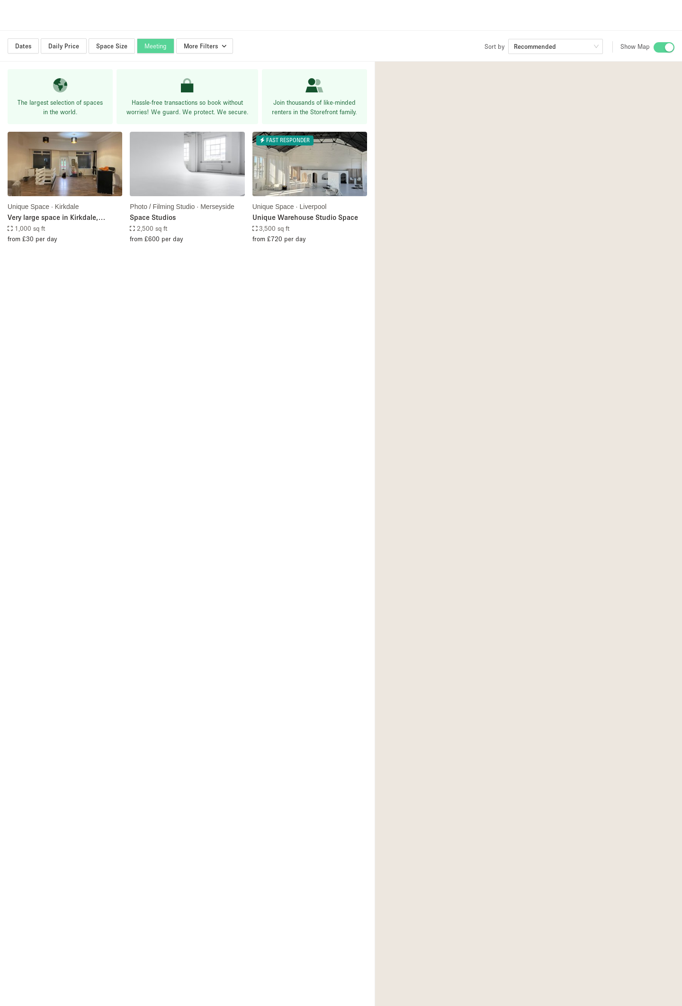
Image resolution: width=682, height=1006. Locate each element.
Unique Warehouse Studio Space (305, 217)
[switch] (664, 47)
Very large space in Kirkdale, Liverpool (53, 218)
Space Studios (153, 217)
